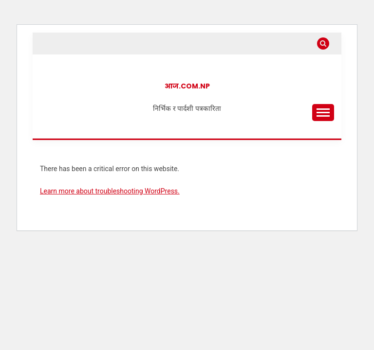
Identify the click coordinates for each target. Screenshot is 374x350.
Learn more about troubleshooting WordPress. (110, 191)
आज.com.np (187, 86)
